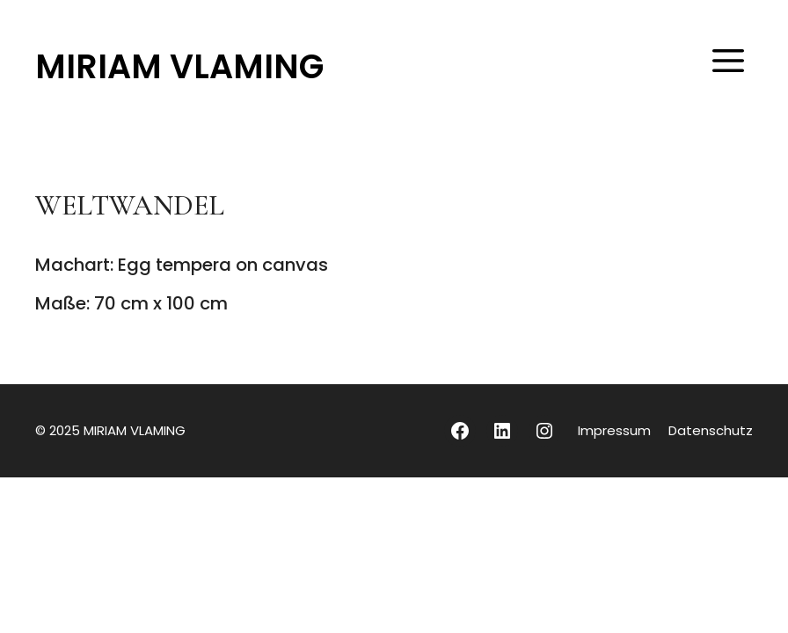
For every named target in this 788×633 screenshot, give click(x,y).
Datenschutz (710, 430)
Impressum (614, 430)
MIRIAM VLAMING (179, 66)
